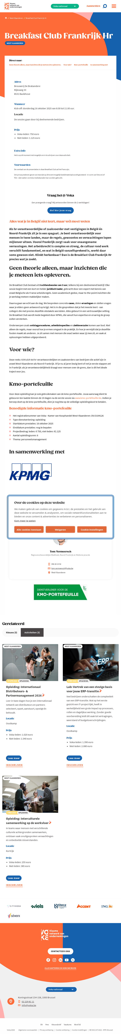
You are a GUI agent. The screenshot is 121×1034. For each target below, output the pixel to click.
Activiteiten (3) (32, 632)
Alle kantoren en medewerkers (60, 968)
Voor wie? (68, 65)
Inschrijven (14, 764)
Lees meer (15, 759)
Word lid (77, 1024)
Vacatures (67, 1024)
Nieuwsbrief (56, 1024)
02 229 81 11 (26, 1001)
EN (41, 1024)
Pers (47, 1024)
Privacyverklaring (46, 1030)
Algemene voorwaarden (27, 1030)
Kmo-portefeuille (81, 65)
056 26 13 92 (54, 564)
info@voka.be (27, 1005)
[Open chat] (106, 6)
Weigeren (60, 529)
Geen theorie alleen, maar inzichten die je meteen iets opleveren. (35, 65)
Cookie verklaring (62, 1030)
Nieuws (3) (11, 632)
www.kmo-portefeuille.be (88, 397)
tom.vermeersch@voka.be (60, 568)
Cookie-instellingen (92, 529)
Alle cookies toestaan (29, 529)
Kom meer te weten (25, 520)
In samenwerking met (99, 65)
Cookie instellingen (79, 1030)
